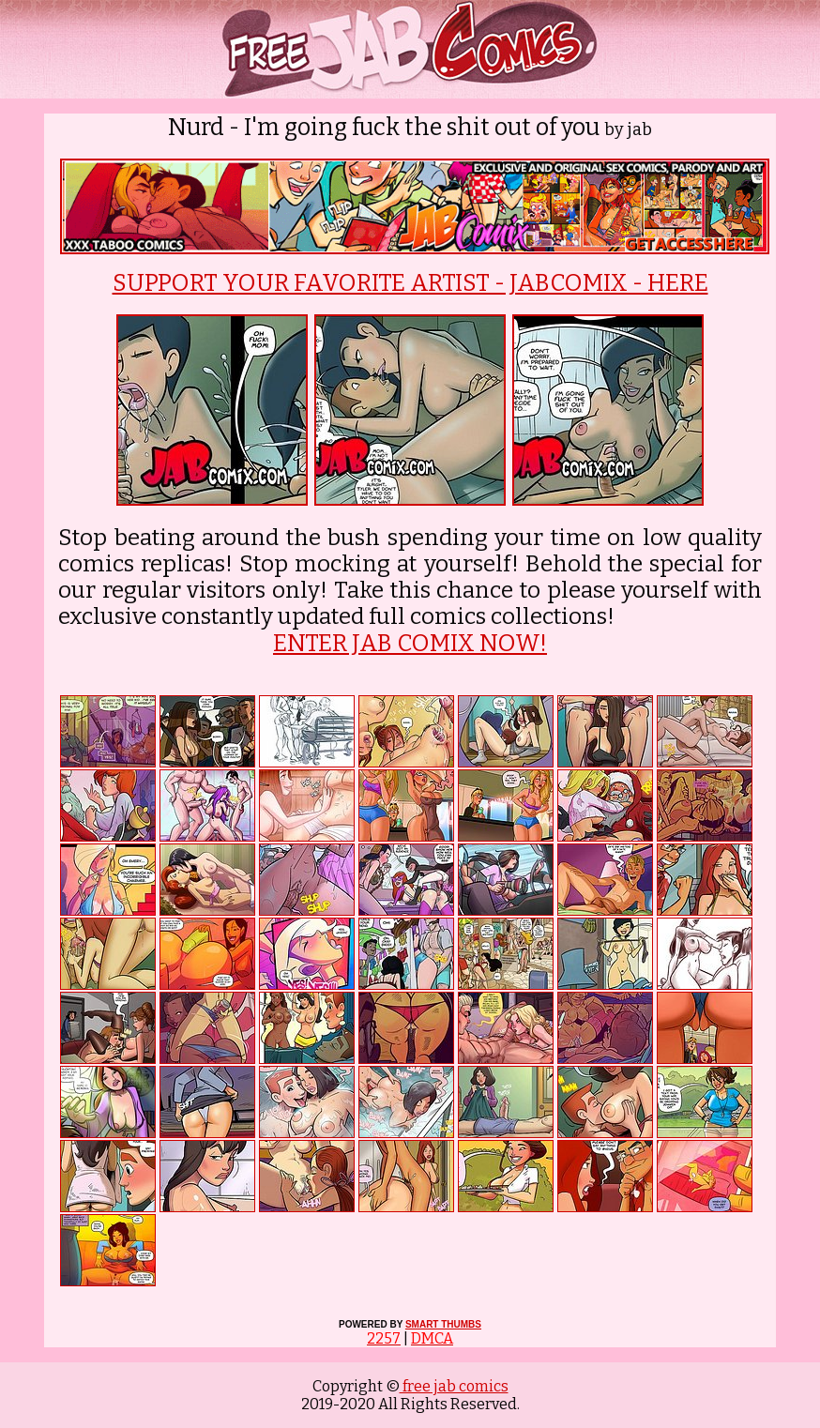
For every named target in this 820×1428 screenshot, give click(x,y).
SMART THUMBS (443, 1324)
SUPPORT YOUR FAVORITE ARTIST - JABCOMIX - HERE (410, 283)
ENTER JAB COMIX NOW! (410, 644)
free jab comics (454, 1386)
